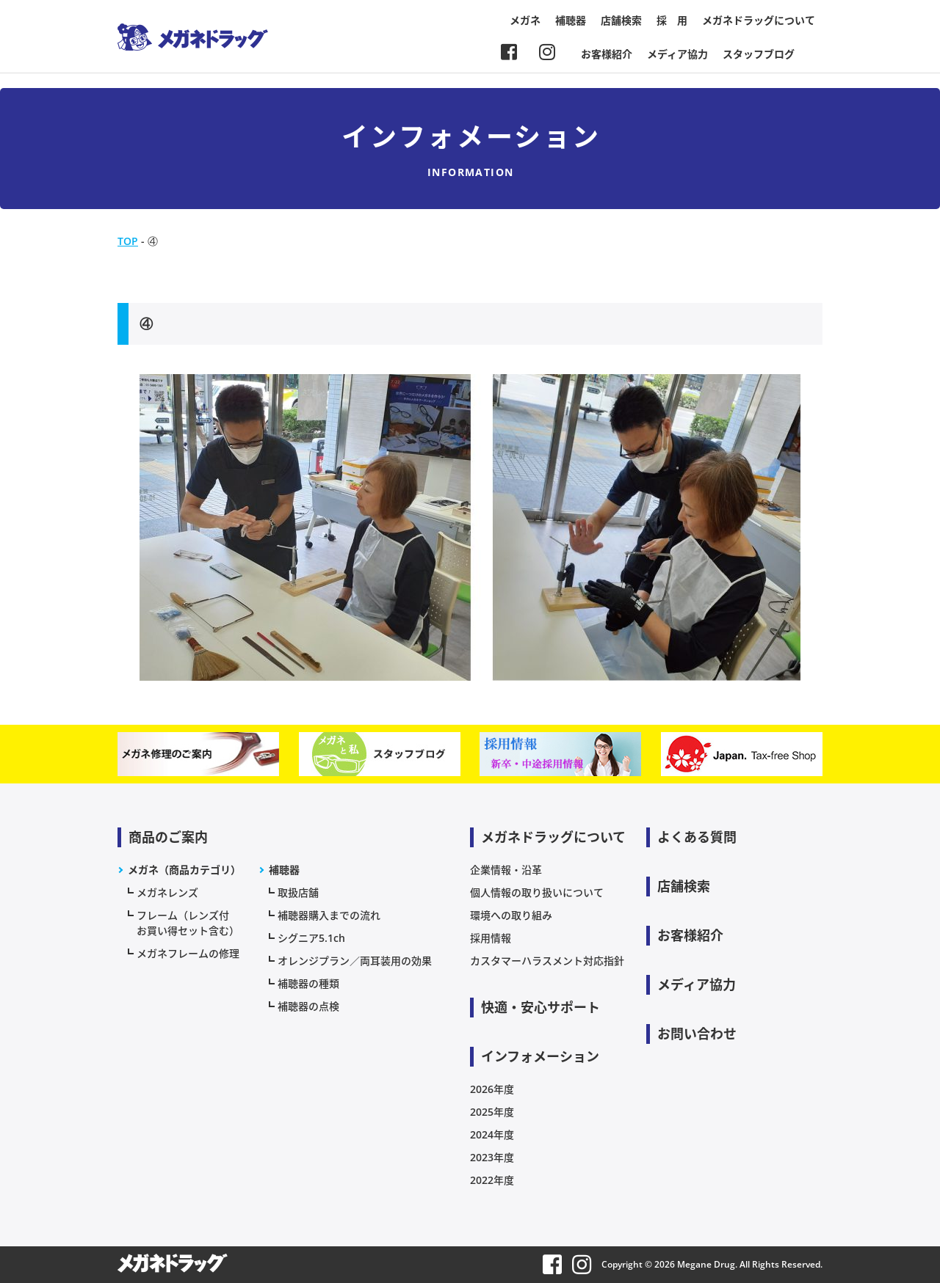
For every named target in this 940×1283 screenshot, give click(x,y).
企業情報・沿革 (506, 870)
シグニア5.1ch (311, 938)
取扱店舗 (298, 892)
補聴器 (570, 20)
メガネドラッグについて (758, 20)
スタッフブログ (759, 54)
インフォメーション (540, 1056)
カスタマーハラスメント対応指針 (547, 961)
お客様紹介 (606, 54)
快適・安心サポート (540, 1007)
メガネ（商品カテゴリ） (184, 870)
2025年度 (492, 1112)
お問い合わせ (697, 1033)
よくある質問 (697, 837)
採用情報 (490, 938)
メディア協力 (677, 54)
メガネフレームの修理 (188, 953)
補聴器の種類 (308, 983)
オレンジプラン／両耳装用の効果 (355, 961)
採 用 (672, 20)
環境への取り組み (511, 915)
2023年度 (492, 1157)
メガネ (525, 20)
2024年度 (492, 1134)
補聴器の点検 (308, 1006)
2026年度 (492, 1089)
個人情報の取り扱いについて (537, 892)
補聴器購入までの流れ (329, 915)
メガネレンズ (167, 892)
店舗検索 (621, 20)
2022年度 (492, 1180)
